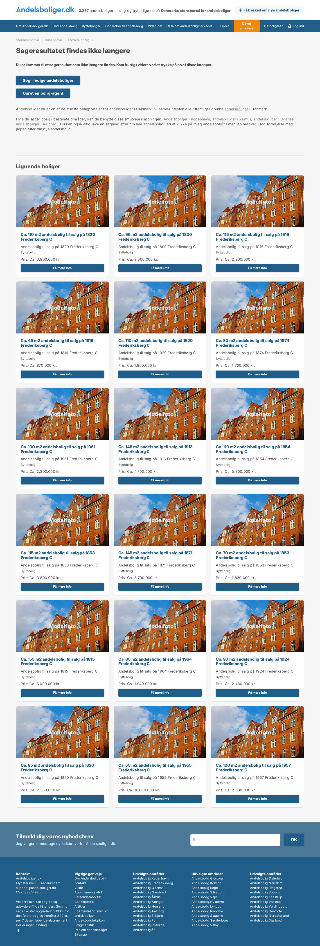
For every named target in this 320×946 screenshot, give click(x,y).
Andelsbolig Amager (148, 902)
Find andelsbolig (64, 26)
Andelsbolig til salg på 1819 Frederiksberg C (59, 353)
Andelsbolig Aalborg (148, 911)
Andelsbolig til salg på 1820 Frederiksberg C (59, 246)
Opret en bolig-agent (43, 93)
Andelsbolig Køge (205, 888)
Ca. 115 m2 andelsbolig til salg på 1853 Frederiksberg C (58, 555)
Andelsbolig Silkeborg (208, 892)
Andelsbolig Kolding (206, 883)
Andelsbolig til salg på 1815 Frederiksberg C (59, 671)
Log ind (298, 26)
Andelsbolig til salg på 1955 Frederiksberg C (157, 777)
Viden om (155, 26)
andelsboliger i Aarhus (231, 119)
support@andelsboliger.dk (36, 888)
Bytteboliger (91, 26)
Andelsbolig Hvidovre (208, 902)
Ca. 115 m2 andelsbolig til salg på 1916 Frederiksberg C (252, 237)
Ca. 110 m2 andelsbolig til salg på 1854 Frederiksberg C (253, 449)
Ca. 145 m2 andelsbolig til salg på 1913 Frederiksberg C (155, 449)
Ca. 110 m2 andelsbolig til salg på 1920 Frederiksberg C (155, 343)
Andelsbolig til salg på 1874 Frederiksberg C (254, 353)
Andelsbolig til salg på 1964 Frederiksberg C (157, 671)
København (53, 40)
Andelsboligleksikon (89, 920)
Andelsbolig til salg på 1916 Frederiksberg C (254, 246)
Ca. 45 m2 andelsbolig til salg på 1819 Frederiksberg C (57, 343)
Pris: (25, 259)
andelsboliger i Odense (273, 119)
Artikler (80, 906)
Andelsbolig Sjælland (266, 920)
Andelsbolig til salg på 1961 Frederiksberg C (59, 459)
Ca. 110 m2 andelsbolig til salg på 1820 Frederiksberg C (58, 237)
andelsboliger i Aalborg (36, 124)
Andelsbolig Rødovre (207, 911)
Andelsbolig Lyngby (207, 906)
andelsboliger (236, 109)
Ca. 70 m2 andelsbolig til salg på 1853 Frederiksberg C (252, 555)
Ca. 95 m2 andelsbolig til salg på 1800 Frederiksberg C (155, 237)
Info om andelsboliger (90, 930)
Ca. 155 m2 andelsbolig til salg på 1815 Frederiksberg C (58, 661)
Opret (224, 26)
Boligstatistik (84, 925)
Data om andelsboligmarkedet (189, 26)
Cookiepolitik (84, 902)
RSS (77, 939)
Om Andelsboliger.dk (32, 26)
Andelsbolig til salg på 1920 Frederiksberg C (157, 353)
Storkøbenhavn (27, 40)
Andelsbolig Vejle (204, 897)
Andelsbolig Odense (148, 888)
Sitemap (80, 934)
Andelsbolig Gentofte (266, 911)
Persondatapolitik (87, 897)
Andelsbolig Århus (146, 897)
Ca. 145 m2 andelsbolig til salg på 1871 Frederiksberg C (155, 555)
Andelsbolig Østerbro (266, 878)
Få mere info (62, 268)
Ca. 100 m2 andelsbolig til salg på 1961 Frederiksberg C (58, 449)
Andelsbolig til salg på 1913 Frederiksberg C (156, 459)
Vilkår (78, 888)
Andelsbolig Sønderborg (210, 920)
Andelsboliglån (144, 930)
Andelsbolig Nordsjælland (269, 915)
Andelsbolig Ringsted (266, 888)
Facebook (18, 930)
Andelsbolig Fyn (145, 920)
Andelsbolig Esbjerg (148, 915)
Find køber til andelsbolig (124, 26)
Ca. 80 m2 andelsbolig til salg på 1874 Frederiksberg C (252, 343)
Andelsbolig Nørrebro (266, 883)
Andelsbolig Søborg (265, 892)
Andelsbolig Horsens (148, 906)
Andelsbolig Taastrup (266, 897)
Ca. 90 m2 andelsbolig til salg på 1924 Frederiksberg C (253, 661)
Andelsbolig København (151, 878)
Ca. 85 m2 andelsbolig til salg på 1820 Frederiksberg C (57, 767)
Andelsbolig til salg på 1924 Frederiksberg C (254, 671)
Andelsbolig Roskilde (149, 925)
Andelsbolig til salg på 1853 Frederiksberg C (59, 565)
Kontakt (80, 883)
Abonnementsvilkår (89, 892)
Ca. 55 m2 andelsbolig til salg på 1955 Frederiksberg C (155, 767)
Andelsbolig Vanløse (265, 902)
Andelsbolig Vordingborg (269, 906)
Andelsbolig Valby (205, 925)
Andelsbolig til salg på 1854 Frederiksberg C (254, 459)
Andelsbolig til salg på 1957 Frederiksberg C (254, 777)
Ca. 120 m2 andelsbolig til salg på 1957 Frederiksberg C (253, 767)
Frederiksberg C (80, 40)
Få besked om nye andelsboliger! (271, 10)
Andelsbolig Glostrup (207, 878)
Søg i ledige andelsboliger (48, 80)
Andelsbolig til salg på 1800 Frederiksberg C (157, 246)
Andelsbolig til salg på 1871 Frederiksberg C (156, 565)
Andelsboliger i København (187, 119)
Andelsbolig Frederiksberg (153, 883)
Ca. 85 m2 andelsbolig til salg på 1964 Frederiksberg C (155, 661)
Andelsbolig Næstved (149, 892)
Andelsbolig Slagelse (207, 915)
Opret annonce (246, 26)
